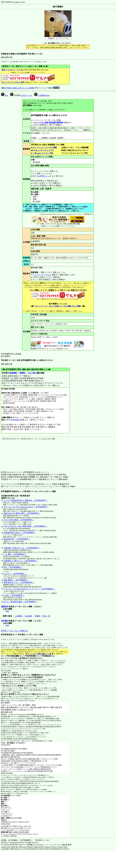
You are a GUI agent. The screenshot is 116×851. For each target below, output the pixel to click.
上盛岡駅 (18, 616)
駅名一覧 (46, 616)
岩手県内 (4, 621)
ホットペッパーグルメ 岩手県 (13, 658)
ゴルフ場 (31, 373)
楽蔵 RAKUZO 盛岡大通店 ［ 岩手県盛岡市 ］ (22, 513)
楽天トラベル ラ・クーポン (13, 70)
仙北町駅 (28, 616)
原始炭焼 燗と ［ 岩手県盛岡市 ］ (17, 539)
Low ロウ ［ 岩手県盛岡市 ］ (15, 574)
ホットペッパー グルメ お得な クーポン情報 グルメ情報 (58, 306)
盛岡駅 (37, 616)
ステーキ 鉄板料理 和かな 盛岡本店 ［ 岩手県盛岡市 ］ (26, 500)
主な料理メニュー (44, 176)
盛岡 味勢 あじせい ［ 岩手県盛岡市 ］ (19, 582)
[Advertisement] (15, 454)
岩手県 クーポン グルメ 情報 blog (14, 631)
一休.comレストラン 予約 (43, 153)
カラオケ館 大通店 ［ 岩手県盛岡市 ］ (19, 520)
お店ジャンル (26, 95)
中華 (7, 611)
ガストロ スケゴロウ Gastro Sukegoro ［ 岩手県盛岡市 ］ (26, 507)
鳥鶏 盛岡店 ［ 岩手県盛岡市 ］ (16, 580)
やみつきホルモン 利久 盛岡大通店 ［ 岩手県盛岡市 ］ (25, 526)
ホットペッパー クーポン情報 (45, 147)
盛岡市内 (4, 607)
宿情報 (22, 373)
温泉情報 (13, 373)
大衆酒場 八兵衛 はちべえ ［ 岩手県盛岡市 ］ (22, 548)
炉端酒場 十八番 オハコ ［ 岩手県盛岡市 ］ (21, 561)
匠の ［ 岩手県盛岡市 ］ (13, 567)
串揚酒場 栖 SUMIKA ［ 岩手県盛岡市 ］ (20, 533)
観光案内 (16, 420)
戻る (4, 95)
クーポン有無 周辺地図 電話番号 (50, 122)
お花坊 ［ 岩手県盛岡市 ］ (14, 595)
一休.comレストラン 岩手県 (12, 686)
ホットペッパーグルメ (42, 275)
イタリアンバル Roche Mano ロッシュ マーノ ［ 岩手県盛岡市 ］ (29, 589)
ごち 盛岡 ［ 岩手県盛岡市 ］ (15, 554)
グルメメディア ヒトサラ (43, 150)
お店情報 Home (42, 95)
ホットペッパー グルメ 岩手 (13, 82)
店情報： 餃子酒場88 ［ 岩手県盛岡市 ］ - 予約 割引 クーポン (25, 840)
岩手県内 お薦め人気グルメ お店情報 (19, 88)
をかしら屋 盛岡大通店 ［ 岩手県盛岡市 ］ (21, 602)
